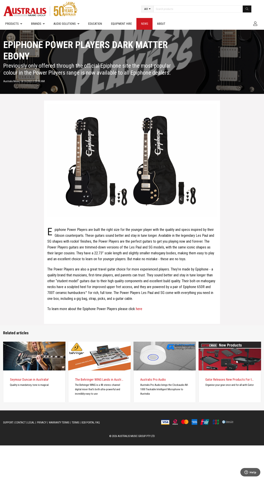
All (146, 9)
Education (95, 23)
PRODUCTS (12, 23)
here (139, 309)
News (144, 23)
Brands (36, 23)
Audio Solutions (65, 23)
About (161, 23)
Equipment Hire (121, 23)
